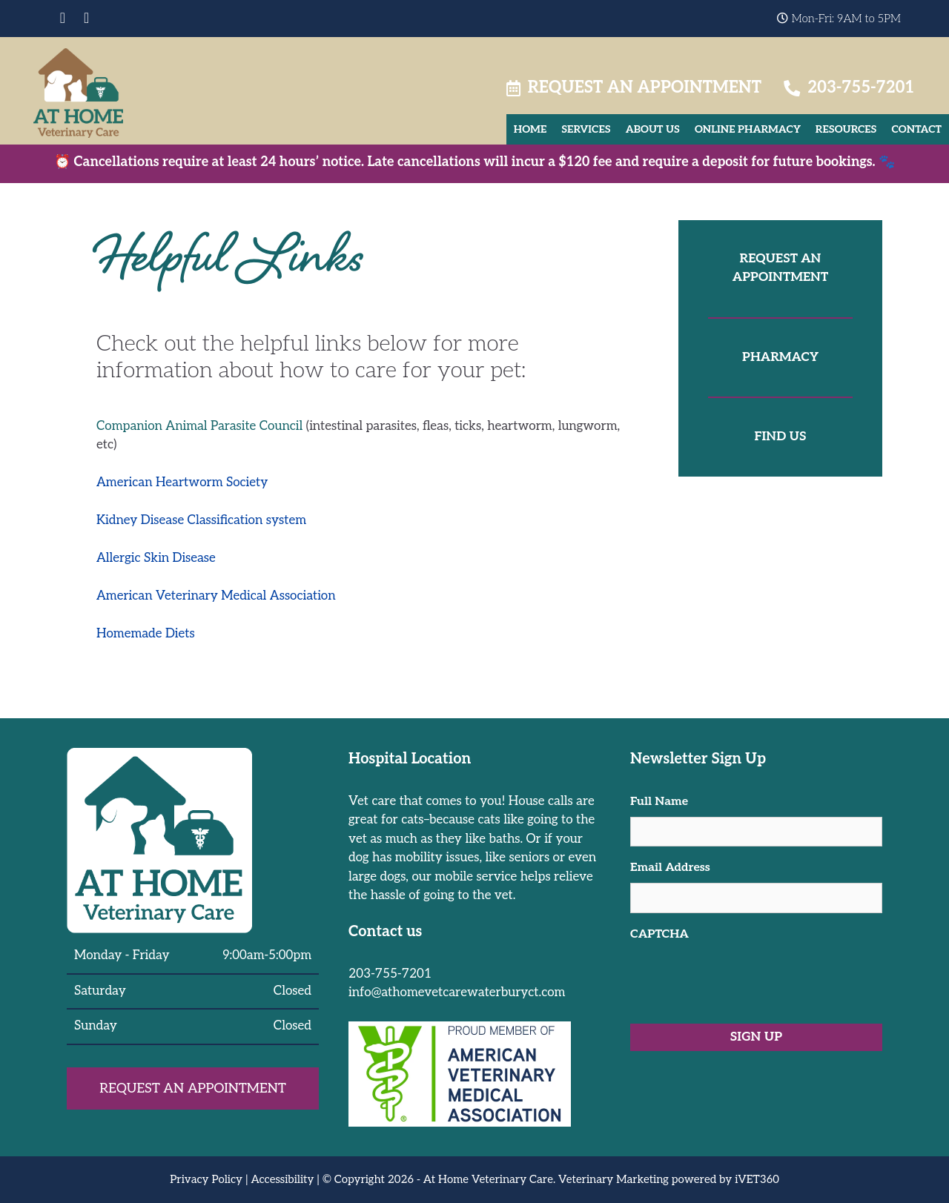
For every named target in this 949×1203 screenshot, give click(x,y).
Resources (846, 129)
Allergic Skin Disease (156, 558)
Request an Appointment (633, 87)
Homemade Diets (145, 633)
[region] (474, 1172)
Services (585, 129)
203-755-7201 (849, 87)
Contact (916, 129)
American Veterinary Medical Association (216, 596)
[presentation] (743, 978)
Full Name (659, 802)
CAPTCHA (659, 934)
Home (530, 129)
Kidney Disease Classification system (201, 520)
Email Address (670, 868)
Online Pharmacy (748, 129)
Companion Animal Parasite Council (199, 426)
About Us (653, 129)
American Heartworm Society (182, 482)
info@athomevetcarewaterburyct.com (456, 992)
